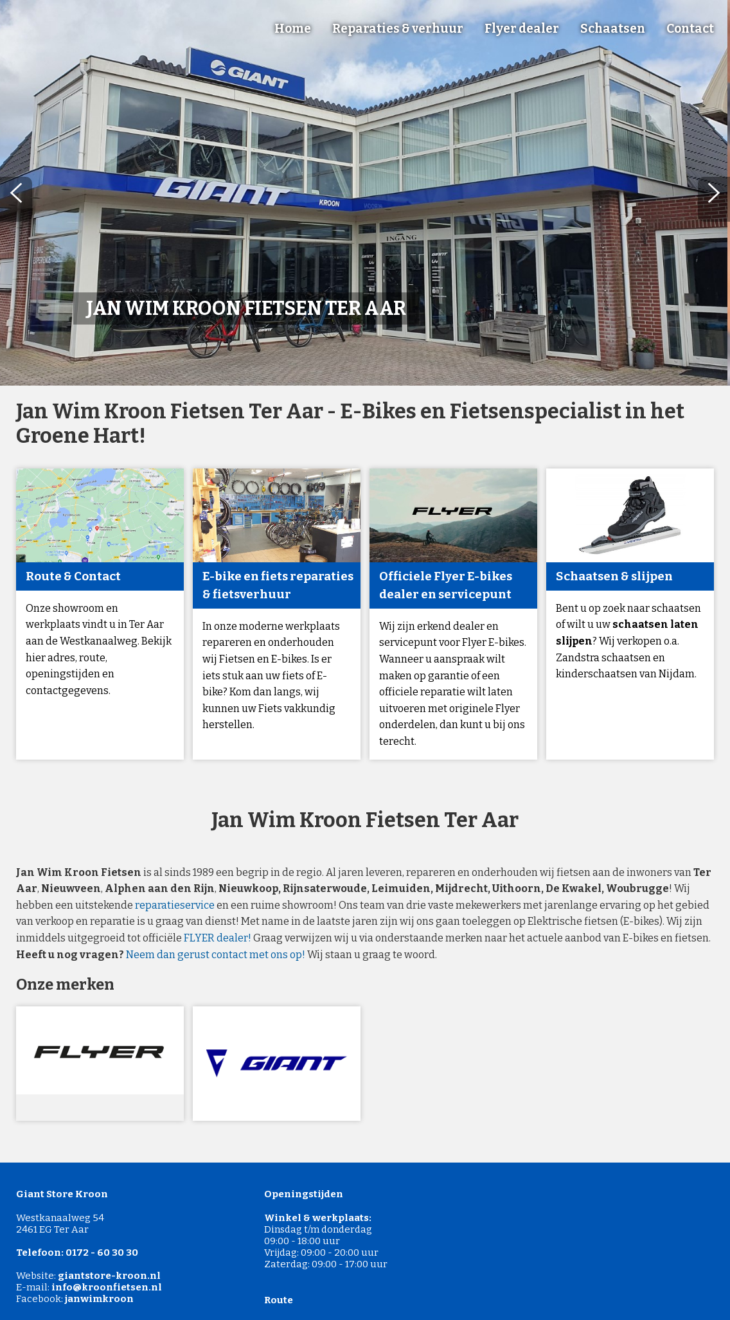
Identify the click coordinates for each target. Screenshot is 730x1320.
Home (292, 28)
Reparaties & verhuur (397, 28)
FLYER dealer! (217, 938)
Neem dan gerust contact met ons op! (215, 955)
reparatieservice (175, 905)
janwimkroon (99, 1299)
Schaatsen (612, 28)
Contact (690, 28)
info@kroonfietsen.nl (106, 1287)
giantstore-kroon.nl (109, 1275)
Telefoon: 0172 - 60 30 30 (77, 1252)
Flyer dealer (522, 28)
